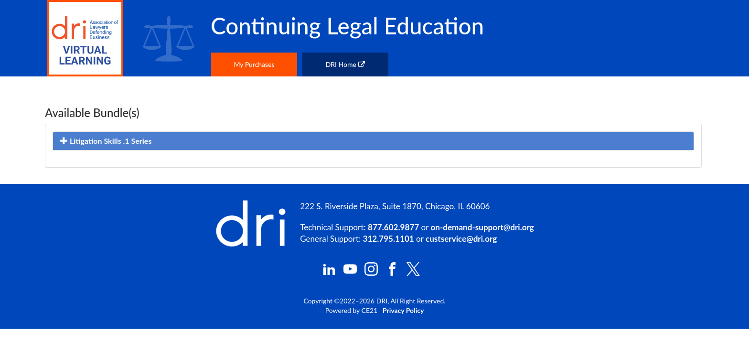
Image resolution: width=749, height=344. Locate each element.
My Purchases (254, 64)
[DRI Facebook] (392, 273)
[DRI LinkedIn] (329, 273)
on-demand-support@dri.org (482, 227)
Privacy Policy (403, 310)
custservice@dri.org (461, 239)
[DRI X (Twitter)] (413, 273)
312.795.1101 (388, 239)
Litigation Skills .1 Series (105, 140)
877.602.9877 (393, 227)
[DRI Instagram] (371, 273)
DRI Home (345, 64)
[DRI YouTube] (350, 273)
